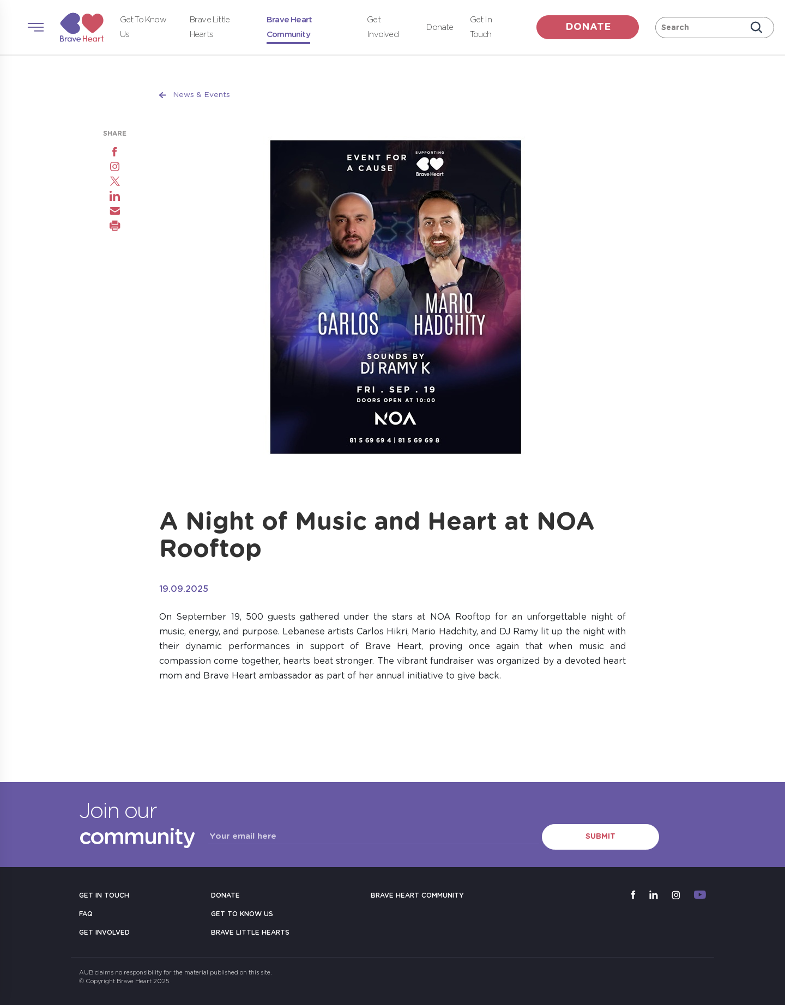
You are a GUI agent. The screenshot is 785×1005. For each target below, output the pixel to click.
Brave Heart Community (417, 895)
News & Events (201, 95)
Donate (439, 27)
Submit (600, 836)
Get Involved (104, 932)
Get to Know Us (242, 914)
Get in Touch (104, 895)
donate (588, 27)
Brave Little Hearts (250, 932)
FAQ (86, 914)
